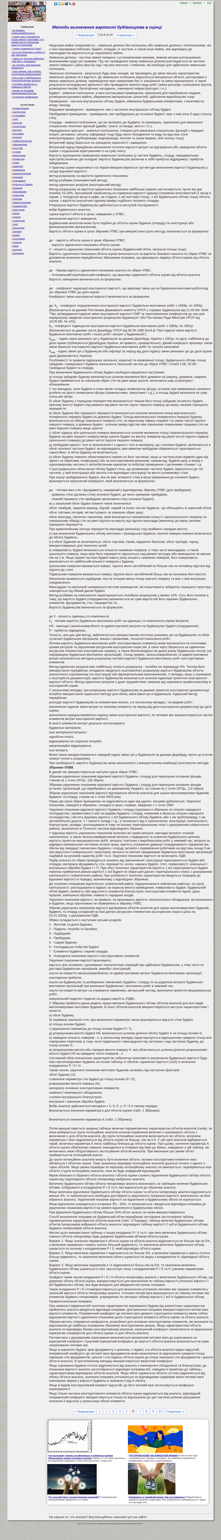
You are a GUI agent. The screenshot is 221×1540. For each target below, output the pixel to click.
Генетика (16, 130)
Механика (16, 188)
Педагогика (17, 195)
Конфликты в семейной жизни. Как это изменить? (157, 1497)
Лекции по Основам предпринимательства (23, 92)
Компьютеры (18, 155)
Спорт (14, 224)
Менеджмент (18, 180)
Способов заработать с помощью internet (24, 85)
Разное (15, 213)
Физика (15, 235)
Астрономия (18, 115)
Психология (18, 209)
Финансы (16, 242)
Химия (15, 246)
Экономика (17, 253)
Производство (19, 206)
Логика (15, 162)
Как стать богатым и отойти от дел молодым (28, 53)
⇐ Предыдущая (84, 35)
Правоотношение (21, 202)
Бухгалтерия (18, 126)
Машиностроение (21, 173)
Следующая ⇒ (125, 35)
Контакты (197, 3)
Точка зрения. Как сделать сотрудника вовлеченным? (26, 73)
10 (160, 1411)
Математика (18, 170)
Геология (16, 137)
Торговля (16, 231)
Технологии (17, 228)
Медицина (17, 177)
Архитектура (18, 112)
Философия (18, 238)
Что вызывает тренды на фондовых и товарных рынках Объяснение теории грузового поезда (80, 1456)
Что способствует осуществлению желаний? (73, 1497)
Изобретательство (21, 141)
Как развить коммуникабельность (23, 32)
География (17, 133)
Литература (18, 159)
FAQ (209, 3)
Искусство (17, 148)
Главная (184, 3)
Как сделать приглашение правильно (25, 66)
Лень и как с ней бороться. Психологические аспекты (26, 79)
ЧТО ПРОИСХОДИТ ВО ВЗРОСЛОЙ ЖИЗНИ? (154, 1455)
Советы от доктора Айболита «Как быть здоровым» (27, 60)
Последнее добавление (24, 97)
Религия (16, 217)
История (16, 151)
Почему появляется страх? (26, 48)
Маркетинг (17, 166)
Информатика (19, 144)
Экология (16, 249)
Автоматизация (20, 108)
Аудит (14, 119)
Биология (16, 122)
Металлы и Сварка (21, 184)
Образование (18, 191)
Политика (16, 199)
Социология (18, 220)
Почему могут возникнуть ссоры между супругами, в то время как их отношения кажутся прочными (27, 40)
